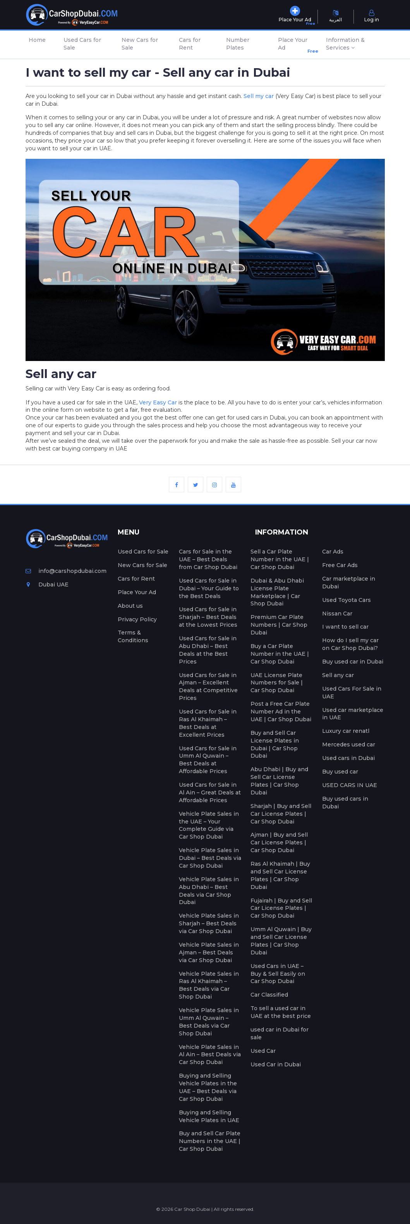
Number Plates (237, 43)
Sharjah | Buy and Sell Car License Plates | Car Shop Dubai (280, 814)
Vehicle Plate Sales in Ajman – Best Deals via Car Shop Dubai (209, 952)
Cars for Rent (190, 43)
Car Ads (332, 551)
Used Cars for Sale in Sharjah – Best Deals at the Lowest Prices (208, 617)
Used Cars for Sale (82, 43)
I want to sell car (345, 626)
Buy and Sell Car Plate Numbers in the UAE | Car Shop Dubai (209, 1141)
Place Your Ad (294, 45)
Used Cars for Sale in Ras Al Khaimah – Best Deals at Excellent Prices (208, 723)
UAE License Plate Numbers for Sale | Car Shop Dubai (276, 683)
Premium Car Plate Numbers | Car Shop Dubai (278, 625)
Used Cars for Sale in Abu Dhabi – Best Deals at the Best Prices (208, 650)
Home (37, 39)
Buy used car (340, 771)
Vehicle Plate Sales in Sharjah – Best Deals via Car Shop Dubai (209, 923)
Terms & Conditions (133, 636)
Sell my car (259, 96)
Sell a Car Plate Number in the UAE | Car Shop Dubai (279, 559)
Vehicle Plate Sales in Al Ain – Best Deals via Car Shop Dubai (210, 1054)
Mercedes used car (348, 744)
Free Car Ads (340, 565)
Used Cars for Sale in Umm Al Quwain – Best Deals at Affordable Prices (208, 760)
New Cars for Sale (140, 43)
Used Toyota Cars (346, 600)
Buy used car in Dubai (352, 661)
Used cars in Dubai (348, 758)
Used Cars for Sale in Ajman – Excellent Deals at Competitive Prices (208, 687)
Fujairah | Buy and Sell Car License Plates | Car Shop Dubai (281, 908)
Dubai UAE (47, 584)
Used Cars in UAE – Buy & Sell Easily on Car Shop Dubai (277, 974)
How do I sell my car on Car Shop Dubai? (350, 644)
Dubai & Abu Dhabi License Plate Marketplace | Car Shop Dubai (277, 592)
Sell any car (338, 675)
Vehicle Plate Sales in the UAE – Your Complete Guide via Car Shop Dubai (209, 825)
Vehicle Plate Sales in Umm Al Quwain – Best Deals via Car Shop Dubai (209, 1022)
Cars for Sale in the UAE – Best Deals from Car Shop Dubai (208, 559)
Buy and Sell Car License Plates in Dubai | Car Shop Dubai (274, 744)
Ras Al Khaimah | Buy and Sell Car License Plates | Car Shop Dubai (280, 875)
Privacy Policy (137, 619)
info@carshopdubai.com (66, 570)
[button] (353, 44)
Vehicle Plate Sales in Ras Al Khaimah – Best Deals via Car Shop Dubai (209, 985)
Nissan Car (337, 613)
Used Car (263, 1050)
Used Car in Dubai (275, 1064)
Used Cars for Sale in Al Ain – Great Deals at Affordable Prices (210, 792)
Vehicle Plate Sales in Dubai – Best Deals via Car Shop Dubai (210, 858)
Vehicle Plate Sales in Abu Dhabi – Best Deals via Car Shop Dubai (209, 891)
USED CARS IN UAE (349, 785)
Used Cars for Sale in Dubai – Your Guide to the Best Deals (209, 588)
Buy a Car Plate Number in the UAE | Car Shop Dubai (279, 654)
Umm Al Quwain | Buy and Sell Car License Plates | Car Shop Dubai (281, 941)
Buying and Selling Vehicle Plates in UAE (209, 1116)
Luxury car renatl (345, 730)
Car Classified (269, 994)
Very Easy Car (158, 402)
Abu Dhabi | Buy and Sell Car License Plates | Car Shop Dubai (279, 781)
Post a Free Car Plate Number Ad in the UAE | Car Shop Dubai (280, 711)
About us (130, 605)
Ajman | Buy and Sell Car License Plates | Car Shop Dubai (279, 842)
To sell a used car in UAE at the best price (280, 1012)
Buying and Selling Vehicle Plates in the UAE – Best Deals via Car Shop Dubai (208, 1087)
